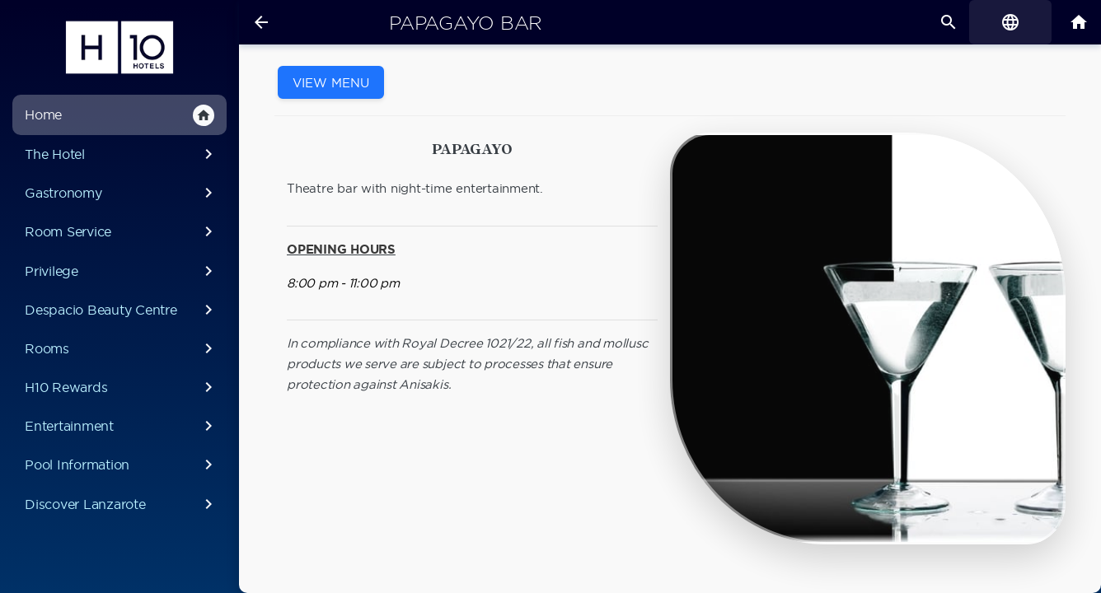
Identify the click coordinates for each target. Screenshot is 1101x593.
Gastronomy (121, 193)
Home (119, 115)
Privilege (121, 271)
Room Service (121, 231)
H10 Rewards (121, 387)
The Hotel (121, 154)
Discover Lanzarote (121, 504)
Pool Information (121, 464)
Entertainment (121, 426)
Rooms (121, 348)
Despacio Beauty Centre (121, 310)
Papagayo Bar (465, 23)
